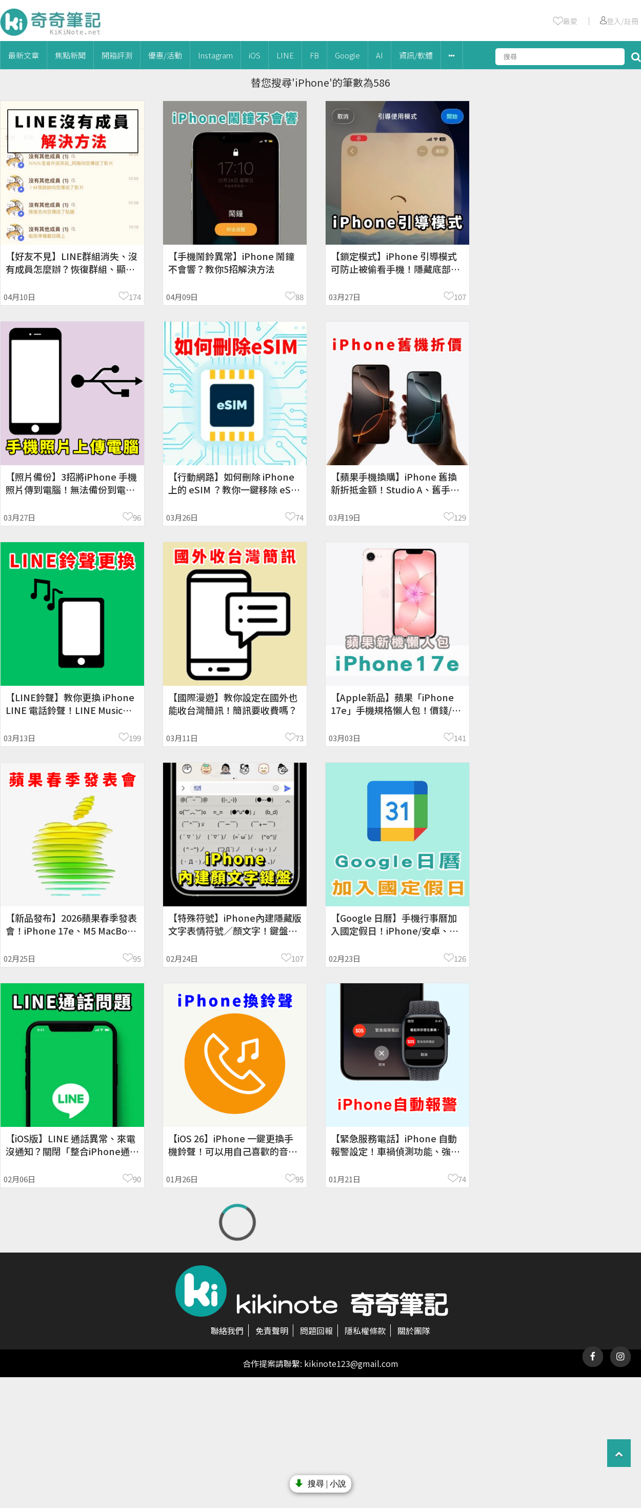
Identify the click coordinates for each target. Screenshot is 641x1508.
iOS (255, 55)
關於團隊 (413, 1330)
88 (299, 296)
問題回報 (316, 1330)
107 (460, 296)
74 (299, 517)
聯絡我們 (227, 1330)
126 (460, 958)
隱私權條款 (365, 1330)
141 (460, 737)
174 (135, 296)
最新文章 (23, 55)
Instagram (215, 55)
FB (314, 55)
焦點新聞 (70, 55)
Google (347, 55)
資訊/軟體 (416, 55)
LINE (285, 55)
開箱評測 (117, 55)
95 (137, 958)
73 (299, 737)
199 (135, 737)
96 (137, 517)
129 (460, 517)
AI (379, 55)
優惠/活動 (165, 55)
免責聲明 (271, 1330)
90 (137, 1179)
